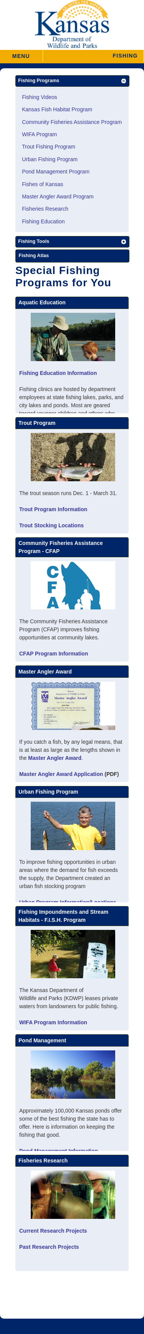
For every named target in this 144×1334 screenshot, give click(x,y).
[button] (93, 56)
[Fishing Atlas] (72, 256)
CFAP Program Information (53, 653)
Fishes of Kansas (42, 184)
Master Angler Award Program (58, 196)
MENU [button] (21, 53)
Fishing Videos (39, 97)
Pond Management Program (55, 171)
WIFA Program (39, 134)
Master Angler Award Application (61, 774)
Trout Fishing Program (48, 147)
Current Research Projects (53, 1231)
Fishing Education (43, 221)
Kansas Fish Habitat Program (57, 109)
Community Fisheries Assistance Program (72, 122)
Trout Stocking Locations (51, 525)
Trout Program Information (53, 509)
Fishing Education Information (58, 373)
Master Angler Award (54, 758)
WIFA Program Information (53, 1022)
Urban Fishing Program (50, 159)
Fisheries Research (45, 209)
